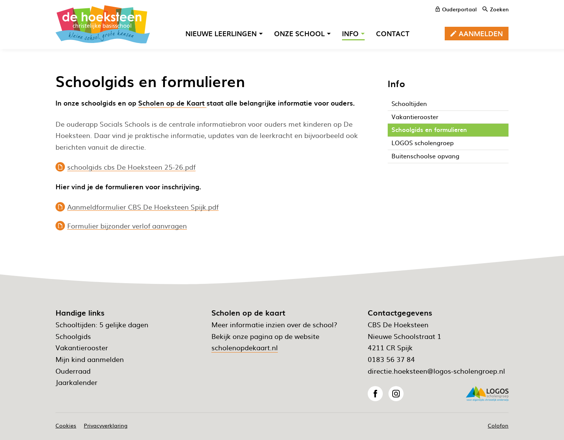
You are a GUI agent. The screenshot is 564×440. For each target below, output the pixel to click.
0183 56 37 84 (391, 359)
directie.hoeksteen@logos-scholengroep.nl (436, 371)
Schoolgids (73, 336)
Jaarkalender (76, 382)
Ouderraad (73, 371)
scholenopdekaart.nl (244, 347)
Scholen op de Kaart (172, 103)
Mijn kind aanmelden (89, 359)
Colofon (498, 425)
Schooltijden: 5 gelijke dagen (101, 324)
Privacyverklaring (106, 425)
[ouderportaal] (456, 9)
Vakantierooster (81, 347)
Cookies (65, 425)
